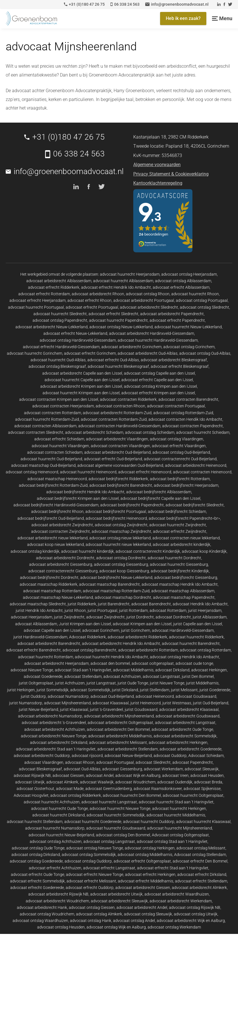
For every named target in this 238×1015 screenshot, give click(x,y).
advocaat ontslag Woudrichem (47, 914)
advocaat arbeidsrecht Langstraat (185, 722)
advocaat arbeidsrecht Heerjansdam (56, 663)
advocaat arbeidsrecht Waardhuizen (176, 894)
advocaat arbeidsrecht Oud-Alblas (148, 353)
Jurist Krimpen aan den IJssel (85, 624)
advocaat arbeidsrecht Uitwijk (116, 894)
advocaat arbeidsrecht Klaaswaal (189, 709)
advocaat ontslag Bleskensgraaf (57, 366)
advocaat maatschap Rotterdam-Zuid (116, 591)
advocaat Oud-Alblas (82, 769)
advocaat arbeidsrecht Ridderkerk (137, 637)
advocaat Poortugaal (115, 762)
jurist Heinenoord (145, 703)
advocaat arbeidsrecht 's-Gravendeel (54, 722)
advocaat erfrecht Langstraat (109, 868)
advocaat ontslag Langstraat (109, 841)
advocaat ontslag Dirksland (35, 854)
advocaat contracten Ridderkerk (128, 399)
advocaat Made (70, 788)
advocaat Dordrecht (173, 617)
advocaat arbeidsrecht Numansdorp (50, 716)
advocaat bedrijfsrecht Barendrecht (120, 485)
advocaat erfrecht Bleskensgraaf (180, 366)
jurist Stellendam (154, 690)
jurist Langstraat (101, 683)
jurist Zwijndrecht (69, 617)
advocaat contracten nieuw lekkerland (186, 538)
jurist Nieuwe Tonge (167, 683)
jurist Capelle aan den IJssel (197, 624)
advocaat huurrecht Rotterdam (45, 657)
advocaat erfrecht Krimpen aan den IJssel (158, 393)
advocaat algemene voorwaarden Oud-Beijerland (120, 465)
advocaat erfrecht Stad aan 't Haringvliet (172, 868)
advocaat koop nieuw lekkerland (55, 544)
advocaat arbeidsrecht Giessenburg (60, 564)
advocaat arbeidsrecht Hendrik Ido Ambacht (121, 643)
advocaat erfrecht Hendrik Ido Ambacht (116, 287)
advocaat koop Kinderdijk (204, 551)
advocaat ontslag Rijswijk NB (194, 907)
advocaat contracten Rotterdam (52, 412)
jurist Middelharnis (202, 683)
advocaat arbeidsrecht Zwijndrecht (62, 525)
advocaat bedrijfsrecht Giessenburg (185, 577)
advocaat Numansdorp (68, 696)
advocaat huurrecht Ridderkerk (196, 637)
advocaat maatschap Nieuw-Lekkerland (58, 597)
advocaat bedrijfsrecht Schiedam (177, 511)
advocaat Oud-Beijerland (112, 696)
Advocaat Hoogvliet (31, 795)
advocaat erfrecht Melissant (91, 881)
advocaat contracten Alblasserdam (45, 426)
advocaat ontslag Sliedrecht (204, 307)
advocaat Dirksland (172, 670)
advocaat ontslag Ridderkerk (75, 795)
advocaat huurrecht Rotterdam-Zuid (47, 419)
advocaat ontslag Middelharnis (145, 854)
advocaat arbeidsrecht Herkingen (178, 742)
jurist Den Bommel (198, 676)
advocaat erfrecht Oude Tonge (37, 874)
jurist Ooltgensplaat (36, 683)
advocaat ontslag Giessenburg (121, 564)
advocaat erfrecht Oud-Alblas (113, 360)
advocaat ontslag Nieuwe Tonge (94, 848)
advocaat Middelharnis (133, 670)
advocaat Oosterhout (35, 788)
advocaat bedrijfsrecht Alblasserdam (158, 492)
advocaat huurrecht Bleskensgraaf (118, 366)
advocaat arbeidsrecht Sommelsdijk (185, 736)
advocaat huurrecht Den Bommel (132, 795)
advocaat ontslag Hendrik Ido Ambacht (184, 657)
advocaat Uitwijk (30, 782)
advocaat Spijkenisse (202, 788)
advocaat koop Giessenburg (124, 571)
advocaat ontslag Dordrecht (121, 558)
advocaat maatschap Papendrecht (184, 597)
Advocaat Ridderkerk (87, 637)
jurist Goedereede (214, 690)
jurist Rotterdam (133, 610)
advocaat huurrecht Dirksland (58, 815)
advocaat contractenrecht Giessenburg (63, 571)
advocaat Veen (175, 775)
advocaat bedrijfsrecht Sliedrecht (195, 505)
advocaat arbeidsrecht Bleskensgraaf (174, 360)
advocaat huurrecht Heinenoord (88, 472)
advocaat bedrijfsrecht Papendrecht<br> (184, 518)
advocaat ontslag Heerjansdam (189, 274)
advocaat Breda (208, 782)
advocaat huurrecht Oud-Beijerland (51, 459)
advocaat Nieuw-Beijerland (128, 755)
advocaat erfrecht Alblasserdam (181, 287)
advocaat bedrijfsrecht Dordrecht (49, 577)
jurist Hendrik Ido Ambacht (39, 610)
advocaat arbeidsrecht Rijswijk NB (58, 894)
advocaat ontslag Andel (134, 920)
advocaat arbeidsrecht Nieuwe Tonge (53, 736)
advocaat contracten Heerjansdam (63, 406)
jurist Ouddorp (33, 696)
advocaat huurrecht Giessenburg (179, 564)
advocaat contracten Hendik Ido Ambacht (185, 419)
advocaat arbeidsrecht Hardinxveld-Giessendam (151, 333)
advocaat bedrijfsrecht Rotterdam (180, 478)
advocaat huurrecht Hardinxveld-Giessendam (158, 340)
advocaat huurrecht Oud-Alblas (58, 360)
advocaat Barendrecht (151, 604)
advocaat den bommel (110, 663)
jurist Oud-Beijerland (210, 703)
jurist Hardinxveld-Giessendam (40, 637)
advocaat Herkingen (209, 670)
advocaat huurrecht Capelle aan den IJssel (82, 379)
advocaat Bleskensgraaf (40, 769)
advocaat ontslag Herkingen (150, 848)
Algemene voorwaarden (157, 164)
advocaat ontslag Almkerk (99, 914)
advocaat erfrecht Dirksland (201, 874)
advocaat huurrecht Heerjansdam (130, 274)
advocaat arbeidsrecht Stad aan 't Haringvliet (56, 749)
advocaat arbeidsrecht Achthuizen (54, 729)
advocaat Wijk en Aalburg (137, 775)
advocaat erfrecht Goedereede (37, 887)
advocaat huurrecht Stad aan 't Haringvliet (176, 802)
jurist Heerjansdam (204, 610)
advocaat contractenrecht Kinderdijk (148, 551)
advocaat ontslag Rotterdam (205, 650)
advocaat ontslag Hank (90, 920)
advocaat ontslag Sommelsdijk (89, 854)
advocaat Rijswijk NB (32, 775)
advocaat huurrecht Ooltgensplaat (193, 795)
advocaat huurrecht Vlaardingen (60, 445)
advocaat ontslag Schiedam (149, 432)
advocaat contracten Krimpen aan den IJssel (58, 399)
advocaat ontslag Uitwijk (195, 914)
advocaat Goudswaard (196, 696)
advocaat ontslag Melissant (200, 848)
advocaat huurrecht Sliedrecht (60, 313)
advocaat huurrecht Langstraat (109, 802)
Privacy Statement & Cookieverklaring (171, 174)
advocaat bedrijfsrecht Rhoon (57, 511)
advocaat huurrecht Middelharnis (175, 815)
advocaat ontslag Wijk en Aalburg (116, 927)
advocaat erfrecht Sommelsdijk (37, 881)
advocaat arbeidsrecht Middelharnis (120, 736)
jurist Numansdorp (25, 703)
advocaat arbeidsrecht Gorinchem (131, 346)
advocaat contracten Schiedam (54, 452)
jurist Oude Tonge (133, 683)
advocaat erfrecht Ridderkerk (53, 287)
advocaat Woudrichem (135, 782)
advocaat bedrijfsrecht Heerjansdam (186, 485)
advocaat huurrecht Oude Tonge (59, 808)
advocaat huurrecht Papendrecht (118, 320)
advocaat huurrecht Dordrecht (174, 558)
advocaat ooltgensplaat (153, 663)
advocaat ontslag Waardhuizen (40, 920)
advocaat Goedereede (43, 676)
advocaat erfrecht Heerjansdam (37, 300)
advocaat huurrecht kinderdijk (87, 551)
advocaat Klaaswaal (110, 703)
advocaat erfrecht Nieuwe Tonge (94, 874)
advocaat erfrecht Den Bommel (200, 861)
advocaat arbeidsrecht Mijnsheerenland (119, 716)
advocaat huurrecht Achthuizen (52, 802)
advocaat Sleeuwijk (202, 769)
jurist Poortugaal (102, 610)
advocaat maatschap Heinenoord (57, 478)
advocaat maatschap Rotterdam (52, 591)
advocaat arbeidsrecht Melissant (118, 742)
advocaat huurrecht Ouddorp (148, 821)
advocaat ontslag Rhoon (148, 294)
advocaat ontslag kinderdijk (35, 551)
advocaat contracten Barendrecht (188, 399)
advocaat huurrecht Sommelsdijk (115, 815)
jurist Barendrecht (114, 604)
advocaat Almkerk (62, 782)
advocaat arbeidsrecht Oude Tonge (182, 729)
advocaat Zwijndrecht (105, 617)
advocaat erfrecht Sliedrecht (113, 313)
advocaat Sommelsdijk (90, 690)
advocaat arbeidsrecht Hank (42, 907)
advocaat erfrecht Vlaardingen (179, 445)
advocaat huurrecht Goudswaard (115, 828)
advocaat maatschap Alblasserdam (182, 591)
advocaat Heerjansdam (31, 617)
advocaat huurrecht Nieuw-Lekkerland (188, 327)
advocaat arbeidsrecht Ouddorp (42, 755)
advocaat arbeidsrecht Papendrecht (172, 313)
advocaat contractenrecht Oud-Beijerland (180, 459)
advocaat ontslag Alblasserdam (183, 280)
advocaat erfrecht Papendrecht (177, 320)
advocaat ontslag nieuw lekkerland (120, 538)
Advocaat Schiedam (206, 755)
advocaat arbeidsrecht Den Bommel (118, 729)
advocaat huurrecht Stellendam (34, 821)
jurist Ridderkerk (82, 604)
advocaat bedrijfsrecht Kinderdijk (180, 571)
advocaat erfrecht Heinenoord (144, 472)
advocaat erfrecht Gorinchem (90, 353)
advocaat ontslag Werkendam (174, 927)
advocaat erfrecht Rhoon (89, 300)
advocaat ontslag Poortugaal (202, 300)
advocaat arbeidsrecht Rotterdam (148, 650)
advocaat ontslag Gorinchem (189, 346)
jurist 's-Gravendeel (106, 709)
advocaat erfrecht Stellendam (201, 881)
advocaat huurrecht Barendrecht (191, 643)
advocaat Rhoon (79, 762)
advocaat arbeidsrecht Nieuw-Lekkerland (51, 327)
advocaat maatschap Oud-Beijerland (43, 465)
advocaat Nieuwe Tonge (32, 670)
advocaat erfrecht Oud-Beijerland (113, 459)
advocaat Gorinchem (100, 630)
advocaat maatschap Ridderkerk (48, 584)
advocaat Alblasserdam (36, 624)
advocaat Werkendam (163, 769)
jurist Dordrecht (140, 617)
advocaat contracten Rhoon (120, 406)
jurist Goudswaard (141, 709)
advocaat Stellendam (83, 676)
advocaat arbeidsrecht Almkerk (199, 887)
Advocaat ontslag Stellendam (200, 854)
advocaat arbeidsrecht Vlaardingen (117, 439)
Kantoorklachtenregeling (157, 183)
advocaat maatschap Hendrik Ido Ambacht (180, 584)
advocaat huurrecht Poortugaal (36, 307)
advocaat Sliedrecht (153, 762)
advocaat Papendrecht (192, 762)
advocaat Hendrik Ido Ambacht (200, 604)
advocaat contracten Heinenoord (202, 472)
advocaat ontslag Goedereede (36, 861)
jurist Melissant (184, 690)
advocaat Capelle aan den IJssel (52, 630)
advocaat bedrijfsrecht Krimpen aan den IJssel (78, 498)
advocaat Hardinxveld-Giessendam (183, 630)
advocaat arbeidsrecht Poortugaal (143, 300)
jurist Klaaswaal (74, 709)
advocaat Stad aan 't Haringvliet (83, 670)
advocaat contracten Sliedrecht (35, 432)
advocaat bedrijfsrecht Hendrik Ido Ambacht (85, 492)
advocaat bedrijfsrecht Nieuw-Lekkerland (116, 577)
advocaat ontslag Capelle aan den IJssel (159, 373)
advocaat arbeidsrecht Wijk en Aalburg (191, 920)
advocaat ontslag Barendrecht (89, 650)
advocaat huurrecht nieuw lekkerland (118, 544)
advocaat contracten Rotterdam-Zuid (114, 419)
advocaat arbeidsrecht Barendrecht (48, 643)
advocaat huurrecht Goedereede (92, 821)
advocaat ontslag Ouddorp (88, 861)
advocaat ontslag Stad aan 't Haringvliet (172, 841)
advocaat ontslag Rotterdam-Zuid (183, 412)
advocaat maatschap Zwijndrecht (121, 531)
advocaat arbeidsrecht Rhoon (98, 294)
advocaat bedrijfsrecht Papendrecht (132, 505)
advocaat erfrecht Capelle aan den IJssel (157, 379)
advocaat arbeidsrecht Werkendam (181, 901)
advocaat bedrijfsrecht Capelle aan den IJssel (160, 498)
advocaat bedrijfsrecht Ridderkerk (118, 478)
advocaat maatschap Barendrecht (109, 584)
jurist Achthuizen (70, 683)
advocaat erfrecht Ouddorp (90, 887)
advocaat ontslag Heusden (61, 927)
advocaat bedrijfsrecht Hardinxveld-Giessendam (55, 505)
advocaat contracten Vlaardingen (120, 445)
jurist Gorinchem (135, 630)
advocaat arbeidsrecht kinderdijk (181, 544)
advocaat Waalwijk (97, 782)
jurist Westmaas (176, 703)
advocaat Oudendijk (174, 782)
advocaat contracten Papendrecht (192, 426)
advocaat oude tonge (194, 663)
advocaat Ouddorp (170, 755)
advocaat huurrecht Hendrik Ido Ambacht (111, 657)
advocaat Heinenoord (155, 696)
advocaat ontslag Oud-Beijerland (181, 452)
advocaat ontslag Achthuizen (56, 841)
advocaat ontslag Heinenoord (32, 472)
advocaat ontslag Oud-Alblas (204, 353)
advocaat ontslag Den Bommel (123, 835)
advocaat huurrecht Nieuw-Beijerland (61, 835)
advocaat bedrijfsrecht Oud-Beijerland (50, 518)
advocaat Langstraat (161, 676)
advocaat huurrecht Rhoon (195, 294)
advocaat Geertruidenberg (108, 788)
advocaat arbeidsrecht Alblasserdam (58, 280)
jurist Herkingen (21, 690)
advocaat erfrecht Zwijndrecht (179, 531)
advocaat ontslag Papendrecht (60, 320)
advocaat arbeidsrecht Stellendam (127, 749)
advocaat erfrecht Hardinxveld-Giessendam (61, 346)
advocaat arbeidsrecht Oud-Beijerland (117, 452)
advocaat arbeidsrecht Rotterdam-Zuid (117, 412)
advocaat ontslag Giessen (92, 907)
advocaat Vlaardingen (43, 762)
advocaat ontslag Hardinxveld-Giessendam (78, 340)
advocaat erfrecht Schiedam (59, 439)
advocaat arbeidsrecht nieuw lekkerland (52, 538)
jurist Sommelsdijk (52, 690)
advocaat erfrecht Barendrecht (33, 650)
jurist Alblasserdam (210, 617)
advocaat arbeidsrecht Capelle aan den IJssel (82, 373)
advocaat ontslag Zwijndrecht (121, 525)
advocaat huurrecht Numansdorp (54, 828)
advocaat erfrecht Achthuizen (55, 868)
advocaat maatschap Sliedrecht (38, 604)
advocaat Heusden (207, 775)
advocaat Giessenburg (122, 769)
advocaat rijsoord (87, 755)
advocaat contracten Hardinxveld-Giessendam (119, 426)
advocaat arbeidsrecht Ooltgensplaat (120, 722)
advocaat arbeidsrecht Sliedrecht (149, 307)
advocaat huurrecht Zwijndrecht (177, 525)
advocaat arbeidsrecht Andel (141, 907)
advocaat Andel (100, 775)
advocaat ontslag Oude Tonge (38, 848)
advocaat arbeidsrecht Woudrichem (57, 901)
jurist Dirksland (125, 690)
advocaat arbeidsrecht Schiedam (94, 432)
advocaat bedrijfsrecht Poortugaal (115, 511)
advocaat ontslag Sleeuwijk (148, 914)
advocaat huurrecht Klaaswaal (203, 821)
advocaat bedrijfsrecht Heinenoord (116, 518)
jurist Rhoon (75, 610)
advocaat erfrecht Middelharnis (145, 881)
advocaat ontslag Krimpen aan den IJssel (160, 386)
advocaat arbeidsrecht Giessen (142, 887)
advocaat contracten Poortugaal (176, 406)
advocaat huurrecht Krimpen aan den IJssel (81, 393)
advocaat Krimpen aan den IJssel (142, 624)
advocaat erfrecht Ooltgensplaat (142, 861)
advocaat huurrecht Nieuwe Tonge (120, 808)
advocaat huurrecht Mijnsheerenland (179, 828)
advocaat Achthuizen (122, 676)
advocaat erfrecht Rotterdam (44, 294)
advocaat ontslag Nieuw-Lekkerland (121, 327)
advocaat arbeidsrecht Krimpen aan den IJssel (81, 386)
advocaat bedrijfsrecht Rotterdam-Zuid (53, 485)
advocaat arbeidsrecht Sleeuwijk (119, 901)
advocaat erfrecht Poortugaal (92, 307)
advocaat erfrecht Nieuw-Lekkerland (75, 333)
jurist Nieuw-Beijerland (38, 709)
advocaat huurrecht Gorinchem (34, 353)
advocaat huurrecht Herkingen (179, 808)
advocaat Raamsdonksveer (158, 788)
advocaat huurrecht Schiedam (202, 432)
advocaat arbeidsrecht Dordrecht (65, 558)
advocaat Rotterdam (168, 610)
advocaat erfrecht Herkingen (150, 874)
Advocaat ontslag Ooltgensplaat (180, 835)
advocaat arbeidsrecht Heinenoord (195, 465)
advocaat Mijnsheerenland (67, 703)
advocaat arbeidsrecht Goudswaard (187, 716)
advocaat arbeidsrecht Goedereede (190, 749)
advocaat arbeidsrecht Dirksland (58, 742)
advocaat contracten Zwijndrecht (60, 531)
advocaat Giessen (68, 775)
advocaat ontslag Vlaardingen (176, 439)
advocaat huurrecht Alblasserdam (123, 280)
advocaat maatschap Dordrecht (123, 597)
